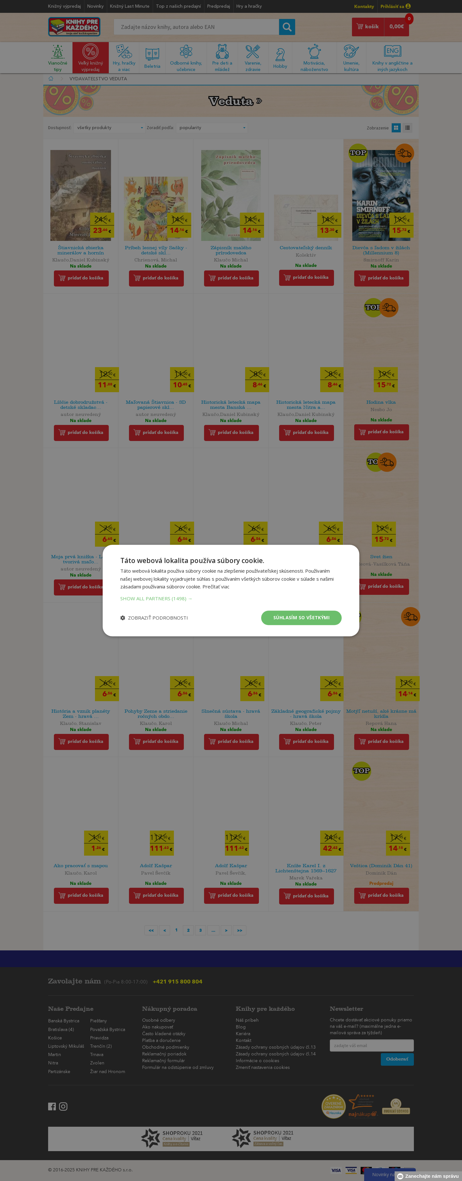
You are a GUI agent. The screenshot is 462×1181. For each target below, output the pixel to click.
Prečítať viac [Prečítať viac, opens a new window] (215, 587)
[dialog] (231, 590)
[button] (231, 598)
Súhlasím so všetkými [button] (301, 617)
